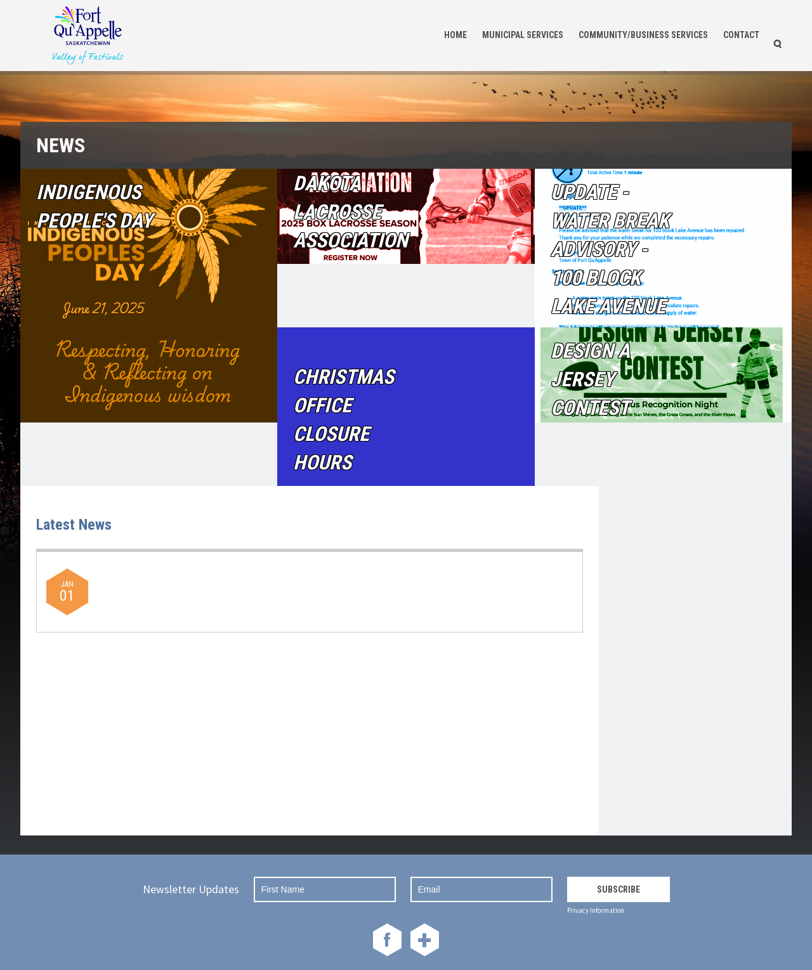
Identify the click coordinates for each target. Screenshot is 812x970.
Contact (741, 35)
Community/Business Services (643, 35)
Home (455, 35)
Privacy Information (595, 910)
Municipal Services (522, 35)
